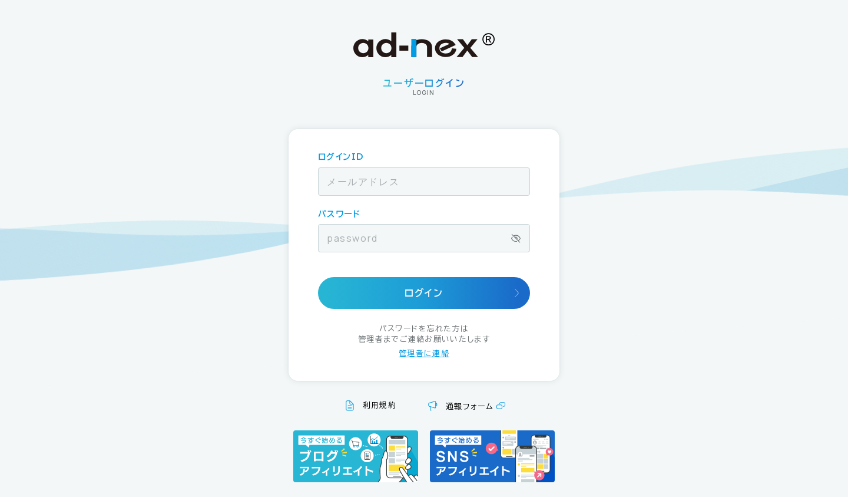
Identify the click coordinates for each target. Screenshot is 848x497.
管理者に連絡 (424, 353)
